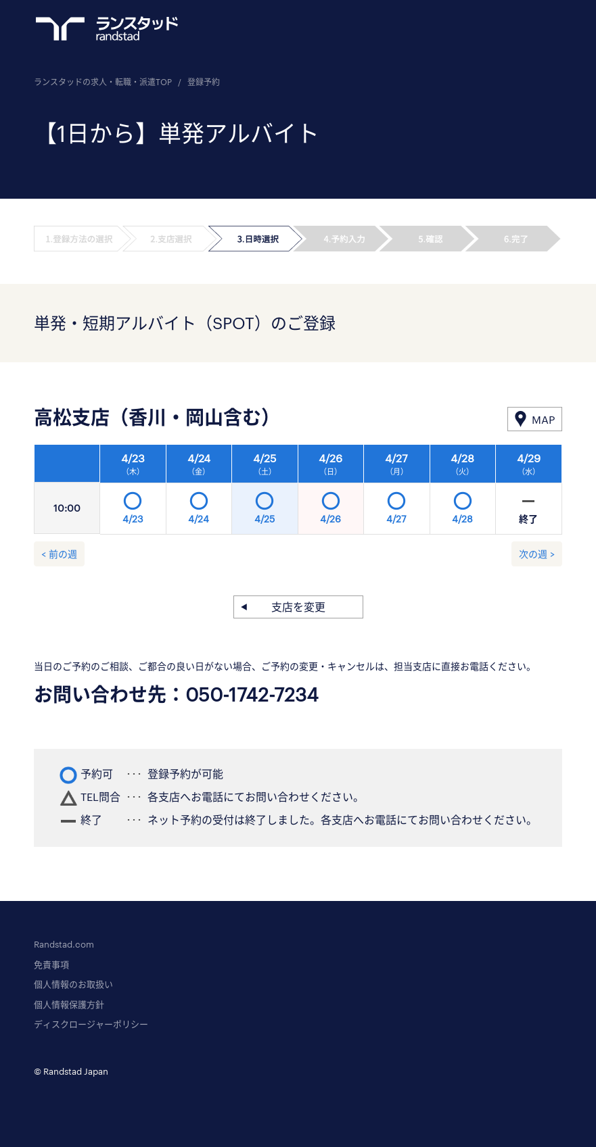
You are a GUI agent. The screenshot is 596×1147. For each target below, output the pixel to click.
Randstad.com (64, 944)
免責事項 (51, 964)
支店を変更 (298, 606)
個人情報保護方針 (69, 1004)
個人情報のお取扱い (73, 984)
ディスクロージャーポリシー (91, 1024)
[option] (331, 493)
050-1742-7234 (252, 694)
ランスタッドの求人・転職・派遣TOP (103, 82)
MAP (543, 419)
